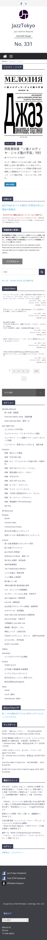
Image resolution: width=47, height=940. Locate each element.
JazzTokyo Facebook (16, 873)
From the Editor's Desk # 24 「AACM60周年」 (21, 762)
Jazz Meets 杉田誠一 (13, 552)
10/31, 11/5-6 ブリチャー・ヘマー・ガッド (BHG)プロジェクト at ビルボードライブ (24, 340)
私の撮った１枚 (11, 581)
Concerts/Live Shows (13, 527)
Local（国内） (10, 143)
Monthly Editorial (9, 409)
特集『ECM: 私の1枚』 (13, 457)
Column (5, 540)
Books (7, 518)
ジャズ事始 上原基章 (13, 577)
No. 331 (23, 43)
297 (36, 371)
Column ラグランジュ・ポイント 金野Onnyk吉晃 (24, 635)
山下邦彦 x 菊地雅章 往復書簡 (16, 669)
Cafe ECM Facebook (16, 878)
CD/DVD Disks (10, 522)
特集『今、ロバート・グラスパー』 (19, 497)
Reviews (5, 515)
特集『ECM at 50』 (12, 476)
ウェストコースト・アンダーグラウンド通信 (22, 433)
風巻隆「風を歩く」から (14, 627)
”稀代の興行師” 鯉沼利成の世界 (17, 585)
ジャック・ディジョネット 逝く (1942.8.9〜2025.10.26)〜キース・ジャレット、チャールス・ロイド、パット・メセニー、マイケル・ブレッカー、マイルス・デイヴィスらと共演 (24, 296)
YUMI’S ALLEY (10, 665)
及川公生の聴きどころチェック (17, 531)
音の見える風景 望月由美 (15, 560)
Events (7, 690)
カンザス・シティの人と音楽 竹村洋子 (20, 594)
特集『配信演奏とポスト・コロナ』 (19, 472)
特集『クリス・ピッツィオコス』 (18, 489)
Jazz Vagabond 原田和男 (15, 598)
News (19, 143)
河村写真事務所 (11, 564)
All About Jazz (7, 511)
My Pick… (8, 506)
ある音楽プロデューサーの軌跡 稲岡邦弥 (21, 606)
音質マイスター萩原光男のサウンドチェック (22, 535)
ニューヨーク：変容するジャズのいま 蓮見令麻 (24, 444)
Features (5, 449)
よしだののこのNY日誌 (14, 429)
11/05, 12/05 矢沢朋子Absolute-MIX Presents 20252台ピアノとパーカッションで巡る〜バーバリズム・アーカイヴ (23, 354)
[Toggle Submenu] (40, 392)
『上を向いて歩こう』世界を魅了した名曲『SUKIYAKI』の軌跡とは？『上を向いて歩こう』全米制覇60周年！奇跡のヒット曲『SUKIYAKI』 (22, 792)
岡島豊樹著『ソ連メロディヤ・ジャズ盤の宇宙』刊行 (23, 151)
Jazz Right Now (8, 426)
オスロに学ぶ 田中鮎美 (14, 640)
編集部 (22, 157)
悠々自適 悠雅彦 (12, 412)
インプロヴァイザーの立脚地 (16, 656)
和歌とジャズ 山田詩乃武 (15, 631)
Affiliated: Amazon (15, 883)
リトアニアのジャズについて (16, 673)
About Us (6, 927)
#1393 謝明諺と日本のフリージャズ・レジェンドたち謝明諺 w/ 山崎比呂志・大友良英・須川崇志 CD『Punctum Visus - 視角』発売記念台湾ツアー (23, 741)
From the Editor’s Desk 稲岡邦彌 (18, 416)
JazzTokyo (23, 25)
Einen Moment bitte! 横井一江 (17, 421)
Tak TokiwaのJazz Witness (15, 568)
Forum (5, 930)
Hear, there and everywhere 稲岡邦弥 (20, 615)
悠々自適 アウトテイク (14, 547)
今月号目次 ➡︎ (12, 261)
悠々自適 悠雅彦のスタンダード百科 (19, 543)
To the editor (8, 933)
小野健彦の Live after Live (15, 623)
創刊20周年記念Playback (14, 682)
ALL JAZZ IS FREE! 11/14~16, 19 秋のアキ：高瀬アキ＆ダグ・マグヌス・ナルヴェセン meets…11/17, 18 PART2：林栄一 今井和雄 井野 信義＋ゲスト (24, 325)
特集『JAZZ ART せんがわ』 (16, 480)
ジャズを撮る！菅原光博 (14, 573)
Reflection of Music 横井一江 (17, 556)
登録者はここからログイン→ (13, 852)
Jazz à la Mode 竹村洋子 (15, 619)
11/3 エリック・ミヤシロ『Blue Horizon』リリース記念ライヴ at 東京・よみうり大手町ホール (23, 310)
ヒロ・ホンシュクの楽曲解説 (16, 589)
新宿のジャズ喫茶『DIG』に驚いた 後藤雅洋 (20, 813)
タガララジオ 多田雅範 (14, 610)
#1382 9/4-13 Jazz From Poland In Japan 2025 (21, 769)
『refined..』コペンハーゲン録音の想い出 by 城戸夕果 (23, 801)
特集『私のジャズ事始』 (14, 453)
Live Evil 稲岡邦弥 (12, 602)
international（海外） (35, 300)
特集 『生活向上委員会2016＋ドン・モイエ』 (23, 493)
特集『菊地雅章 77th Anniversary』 (19, 501)
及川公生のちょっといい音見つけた (19, 677)
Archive (5, 661)
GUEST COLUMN (11, 644)
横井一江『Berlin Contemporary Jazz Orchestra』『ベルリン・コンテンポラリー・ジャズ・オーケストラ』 (23, 835)
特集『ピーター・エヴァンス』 (17, 485)
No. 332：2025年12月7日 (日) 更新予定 (17, 280)
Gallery (5, 649)
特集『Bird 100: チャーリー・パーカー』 (21, 468)
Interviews (6, 653)
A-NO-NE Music (19, 904)
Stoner (4, 816)
